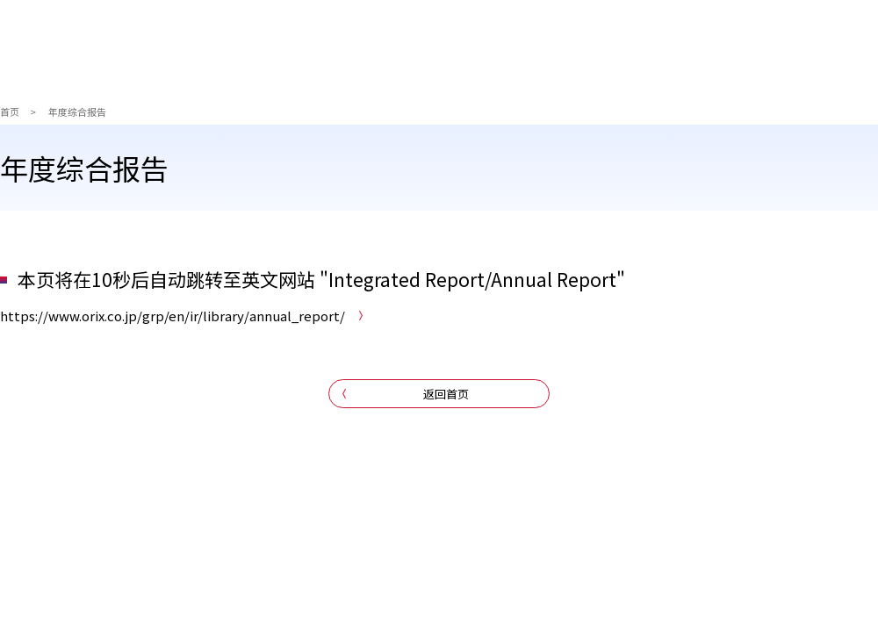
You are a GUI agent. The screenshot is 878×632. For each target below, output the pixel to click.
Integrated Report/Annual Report (472, 279)
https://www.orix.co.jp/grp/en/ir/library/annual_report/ (172, 315)
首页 (9, 111)
